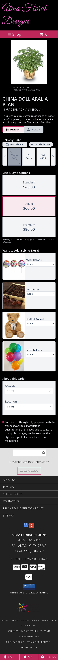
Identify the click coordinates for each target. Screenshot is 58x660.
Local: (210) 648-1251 (29, 551)
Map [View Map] (29, 657)
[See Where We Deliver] (29, 470)
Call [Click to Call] (9, 657)
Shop (14, 34)
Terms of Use (29, 647)
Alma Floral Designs (24, 15)
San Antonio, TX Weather (22, 631)
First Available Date (40, 144)
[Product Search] (29, 452)
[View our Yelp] (31, 526)
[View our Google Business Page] (26, 526)
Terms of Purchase (38, 642)
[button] (29, 587)
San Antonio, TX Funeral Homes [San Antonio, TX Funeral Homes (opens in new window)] (19, 620)
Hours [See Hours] (48, 657)
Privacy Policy (15, 642)
